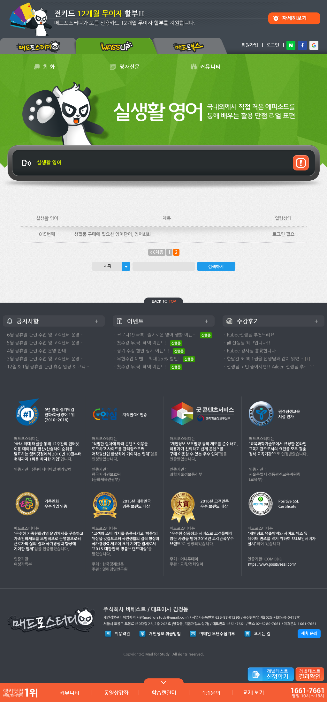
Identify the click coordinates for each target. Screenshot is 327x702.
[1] (307, 359)
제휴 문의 (309, 633)
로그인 (273, 45)
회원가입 (249, 45)
